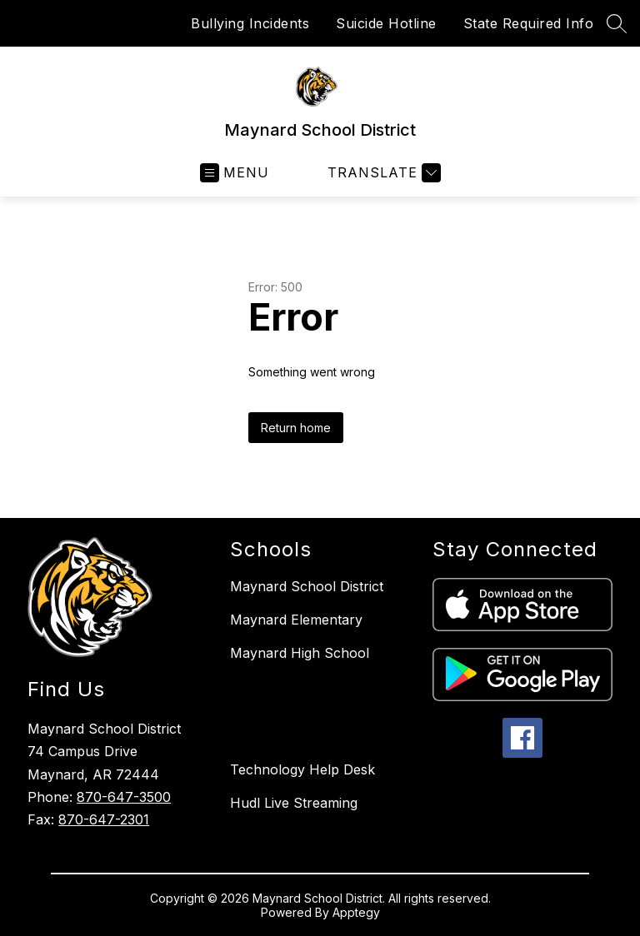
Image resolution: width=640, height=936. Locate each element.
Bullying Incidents (250, 23)
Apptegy (356, 912)
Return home (296, 428)
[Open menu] (234, 172)
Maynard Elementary (296, 619)
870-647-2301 (103, 819)
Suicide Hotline (386, 23)
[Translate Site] (382, 172)
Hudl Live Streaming (294, 802)
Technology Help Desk (302, 769)
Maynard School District (306, 586)
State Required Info (528, 23)
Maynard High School (299, 653)
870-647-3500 (124, 797)
